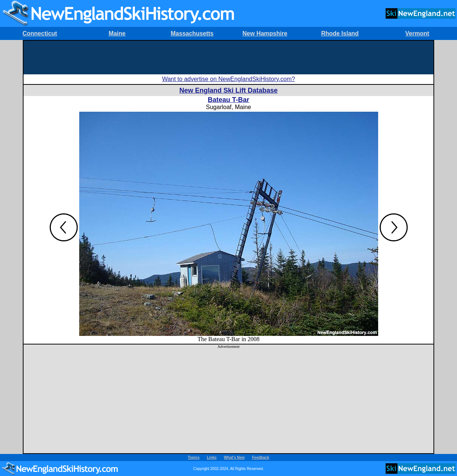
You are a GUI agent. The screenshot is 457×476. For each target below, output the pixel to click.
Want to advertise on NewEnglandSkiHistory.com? (228, 79)
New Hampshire (265, 33)
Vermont (417, 33)
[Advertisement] (229, 57)
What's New (234, 457)
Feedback (260, 457)
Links (212, 457)
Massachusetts (192, 33)
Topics (194, 457)
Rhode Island (339, 33)
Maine (117, 33)
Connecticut (39, 33)
